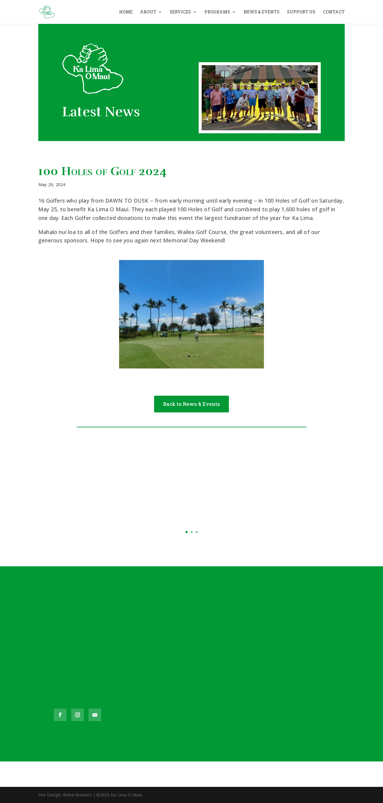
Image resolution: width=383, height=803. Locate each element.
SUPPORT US (301, 12)
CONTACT (334, 12)
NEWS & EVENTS (261, 12)
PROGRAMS (217, 12)
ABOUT (148, 12)
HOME (126, 12)
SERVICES (180, 12)
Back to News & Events (191, 404)
